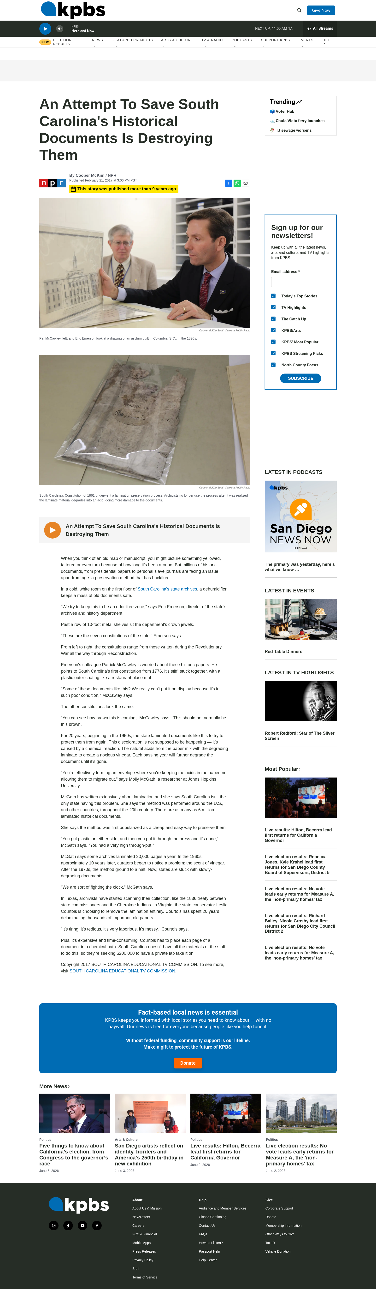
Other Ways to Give (280, 1234)
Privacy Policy (142, 1260)
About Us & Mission (147, 1208)
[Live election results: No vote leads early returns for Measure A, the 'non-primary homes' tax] (301, 1113)
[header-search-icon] (300, 13)
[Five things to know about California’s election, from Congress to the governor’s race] (74, 1113)
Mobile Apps (141, 1243)
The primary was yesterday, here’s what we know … (300, 567)
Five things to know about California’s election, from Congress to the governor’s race (73, 1155)
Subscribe (300, 378)
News (97, 48)
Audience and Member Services (222, 1208)
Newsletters (141, 1217)
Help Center (208, 1260)
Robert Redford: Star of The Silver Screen (300, 736)
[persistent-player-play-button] (45, 35)
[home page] (71, 13)
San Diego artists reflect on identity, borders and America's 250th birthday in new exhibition (149, 1155)
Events (306, 48)
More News (55, 1086)
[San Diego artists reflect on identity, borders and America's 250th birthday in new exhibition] (150, 1113)
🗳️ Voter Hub (282, 111)
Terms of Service (144, 1277)
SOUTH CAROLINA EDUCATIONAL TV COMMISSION (122, 971)
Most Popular (283, 769)
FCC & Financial (144, 1234)
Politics (45, 1139)
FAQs (203, 1234)
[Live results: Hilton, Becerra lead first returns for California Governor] (225, 1113)
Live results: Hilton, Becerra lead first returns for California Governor (298, 835)
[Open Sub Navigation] (96, 55)
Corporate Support (279, 1208)
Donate (188, 1063)
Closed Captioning (212, 1217)
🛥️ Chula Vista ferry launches (297, 120)
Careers (138, 1225)
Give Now (322, 12)
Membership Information (283, 1225)
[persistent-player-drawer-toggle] (320, 34)
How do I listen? (211, 1243)
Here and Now (82, 37)
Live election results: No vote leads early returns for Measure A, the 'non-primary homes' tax (299, 894)
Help (326, 49)
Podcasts (242, 48)
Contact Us (207, 1225)
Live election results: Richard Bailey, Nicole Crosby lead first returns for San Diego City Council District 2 (300, 923)
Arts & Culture (177, 48)
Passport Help (209, 1251)
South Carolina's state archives (167, 589)
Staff (135, 1269)
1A (290, 34)
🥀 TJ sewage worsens (291, 130)
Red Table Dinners (283, 651)
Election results (62, 49)
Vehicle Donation (278, 1251)
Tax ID (270, 1243)
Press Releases (144, 1251)
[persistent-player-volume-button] (60, 34)
